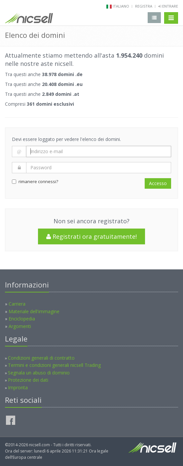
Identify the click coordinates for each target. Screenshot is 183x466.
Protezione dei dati (28, 380)
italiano (121, 6)
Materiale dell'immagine (34, 311)
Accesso (158, 183)
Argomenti (20, 326)
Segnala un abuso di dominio (39, 373)
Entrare (168, 6)
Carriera (17, 304)
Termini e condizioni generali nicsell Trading (54, 365)
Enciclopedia (22, 318)
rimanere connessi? (35, 181)
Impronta (18, 387)
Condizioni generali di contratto (41, 358)
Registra (143, 6)
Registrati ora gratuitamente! (91, 236)
